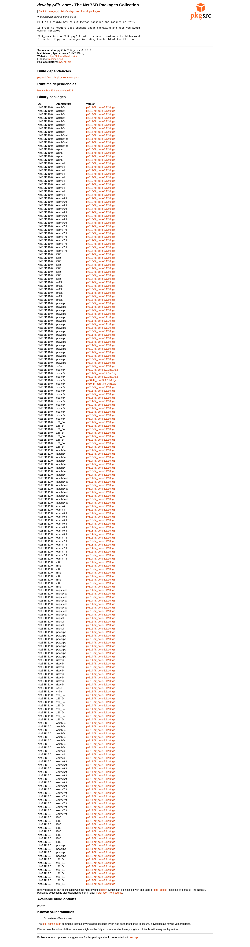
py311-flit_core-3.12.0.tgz (100, 113)
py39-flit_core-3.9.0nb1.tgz (101, 389)
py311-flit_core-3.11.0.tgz (100, 326)
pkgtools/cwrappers (68, 83)
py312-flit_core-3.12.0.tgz (100, 116)
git (69, 67)
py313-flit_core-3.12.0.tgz (100, 120)
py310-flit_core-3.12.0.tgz (100, 141)
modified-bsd (55, 64)
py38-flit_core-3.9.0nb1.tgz (101, 385)
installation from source (109, 898)
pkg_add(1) (160, 895)
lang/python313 (46, 96)
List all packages (90, 11)
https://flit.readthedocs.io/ (63, 61)
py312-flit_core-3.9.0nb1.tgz (102, 382)
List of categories (69, 11)
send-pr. (134, 943)
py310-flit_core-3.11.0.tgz (100, 322)
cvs (60, 67)
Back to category (48, 11)
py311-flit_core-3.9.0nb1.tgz (102, 378)
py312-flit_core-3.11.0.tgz (100, 329)
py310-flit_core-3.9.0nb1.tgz (102, 375)
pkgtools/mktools (46, 83)
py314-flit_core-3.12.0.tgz (100, 123)
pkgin (104, 895)
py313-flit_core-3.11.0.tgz (100, 333)
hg (65, 67)
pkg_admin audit (51, 929)
